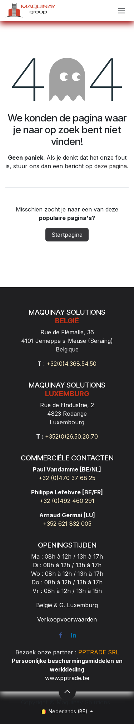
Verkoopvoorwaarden (67, 619)
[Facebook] (60, 635)
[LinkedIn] (73, 635)
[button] (67, 691)
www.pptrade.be (67, 677)
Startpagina (67, 234)
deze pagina (110, 166)
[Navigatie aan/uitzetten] (121, 10)
